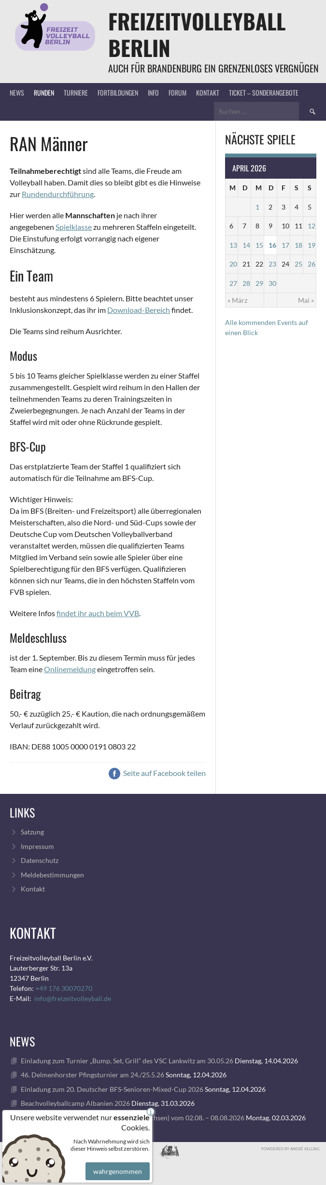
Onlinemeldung (70, 669)
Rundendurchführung (58, 193)
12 (311, 226)
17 (285, 245)
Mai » (306, 300)
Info (153, 92)
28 (246, 283)
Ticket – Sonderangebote (263, 92)
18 (298, 245)
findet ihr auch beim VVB (98, 613)
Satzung (32, 832)
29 (259, 283)
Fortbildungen (118, 92)
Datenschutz (39, 860)
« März (237, 300)
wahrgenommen (116, 1164)
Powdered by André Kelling (290, 1148)
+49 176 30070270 (63, 988)
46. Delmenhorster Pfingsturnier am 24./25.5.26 (92, 1075)
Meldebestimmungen (52, 875)
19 (311, 245)
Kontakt (207, 92)
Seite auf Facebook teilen (157, 772)
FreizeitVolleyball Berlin (196, 34)
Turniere (76, 92)
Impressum (37, 846)
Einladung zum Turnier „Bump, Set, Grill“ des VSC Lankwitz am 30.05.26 (127, 1061)
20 (233, 264)
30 (272, 283)
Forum (177, 92)
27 (233, 283)
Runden (44, 92)
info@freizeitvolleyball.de (72, 998)
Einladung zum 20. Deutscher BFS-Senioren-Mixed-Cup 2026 (112, 1089)
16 (272, 245)
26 (311, 264)
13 (233, 245)
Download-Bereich (138, 309)
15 (259, 245)
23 (272, 264)
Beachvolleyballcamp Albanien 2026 (75, 1103)
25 (298, 264)
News (17, 92)
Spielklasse (74, 226)
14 (246, 245)
